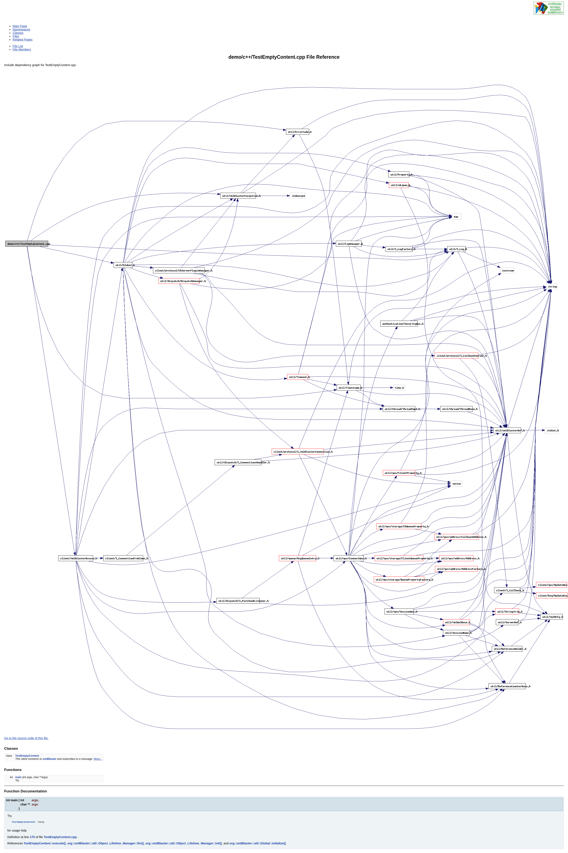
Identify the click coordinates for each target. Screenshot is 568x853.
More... (98, 758)
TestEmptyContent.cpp (60, 838)
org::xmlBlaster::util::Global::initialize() (257, 844)
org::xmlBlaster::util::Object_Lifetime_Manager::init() (183, 844)
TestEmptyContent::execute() (45, 844)
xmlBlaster (49, 758)
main (18, 777)
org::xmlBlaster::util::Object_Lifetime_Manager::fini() (105, 844)
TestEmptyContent (27, 755)
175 (32, 838)
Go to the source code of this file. (26, 738)
